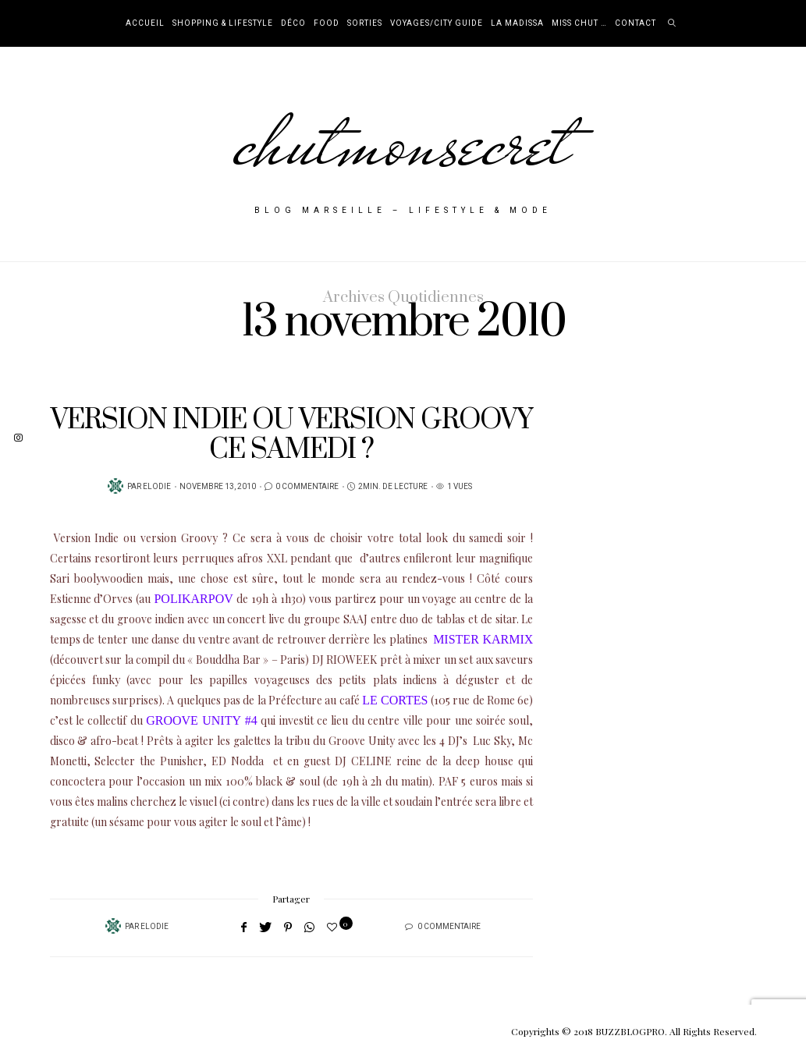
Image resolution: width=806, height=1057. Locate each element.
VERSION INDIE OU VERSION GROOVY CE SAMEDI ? (291, 435)
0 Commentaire (307, 486)
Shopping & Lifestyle (222, 23)
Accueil (145, 23)
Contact (635, 23)
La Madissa (517, 23)
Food (326, 23)
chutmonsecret (403, 142)
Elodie (157, 486)
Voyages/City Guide (436, 23)
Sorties (364, 23)
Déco (293, 23)
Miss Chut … (579, 23)
